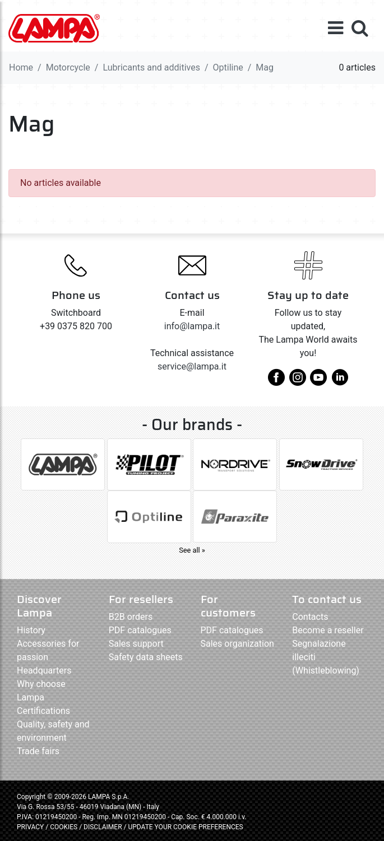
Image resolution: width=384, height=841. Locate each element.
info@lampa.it (192, 326)
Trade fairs (38, 751)
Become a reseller (327, 630)
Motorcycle (68, 67)
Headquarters (44, 670)
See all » (192, 550)
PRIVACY (30, 827)
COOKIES (63, 827)
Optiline (228, 67)
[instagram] (297, 381)
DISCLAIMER (103, 827)
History (31, 630)
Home (21, 67)
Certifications (43, 710)
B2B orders (130, 616)
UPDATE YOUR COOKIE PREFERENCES (185, 827)
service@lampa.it (192, 366)
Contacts (310, 616)
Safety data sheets (146, 657)
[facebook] (276, 381)
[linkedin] (339, 381)
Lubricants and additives (151, 67)
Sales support (136, 643)
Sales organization (237, 643)
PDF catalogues (140, 630)
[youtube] (318, 381)
